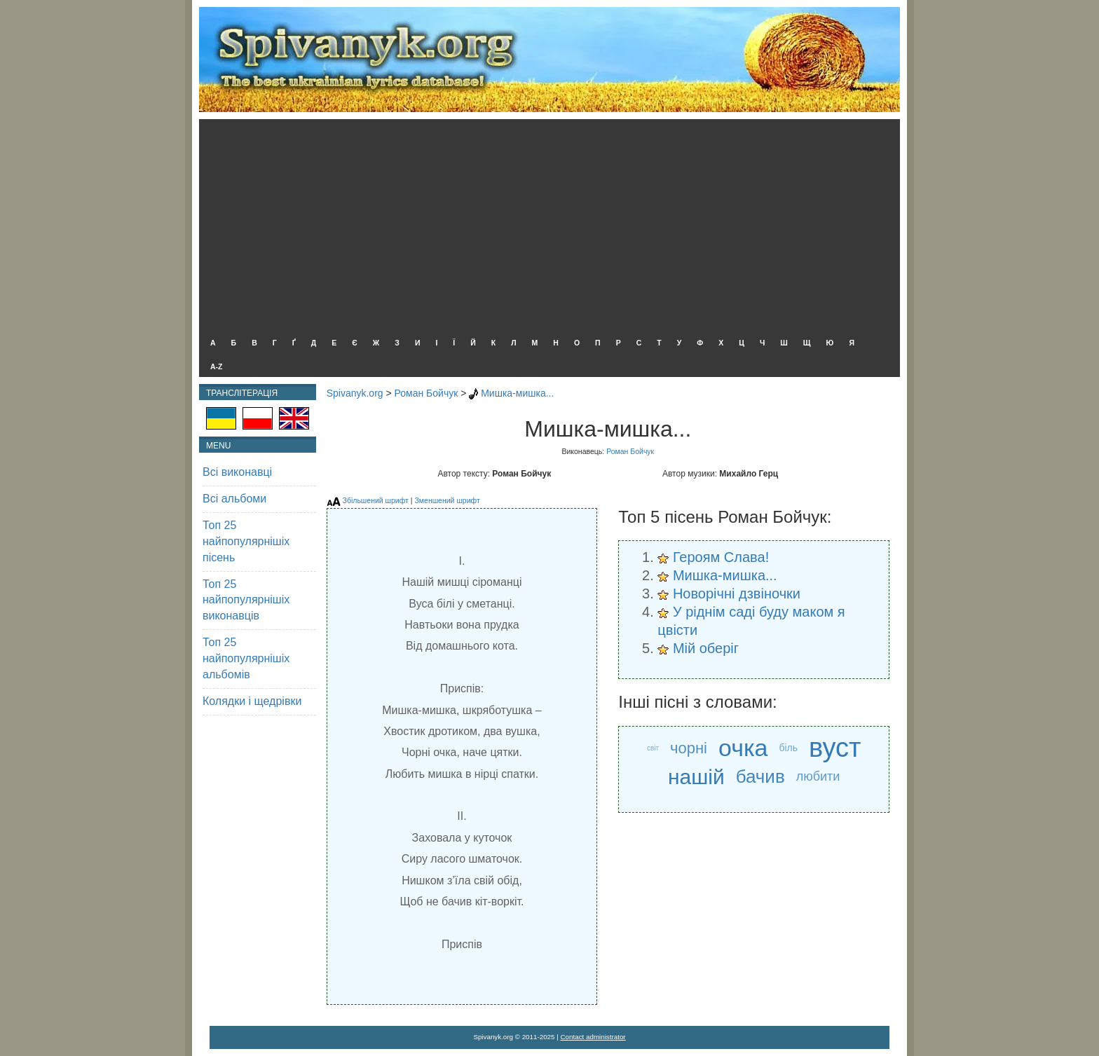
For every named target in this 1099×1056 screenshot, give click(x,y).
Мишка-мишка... (517, 393)
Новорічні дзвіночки (736, 593)
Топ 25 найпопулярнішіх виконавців (246, 600)
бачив (760, 776)
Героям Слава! (721, 557)
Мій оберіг (706, 648)
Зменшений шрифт (446, 500)
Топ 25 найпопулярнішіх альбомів (246, 658)
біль (788, 747)
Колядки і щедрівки (252, 701)
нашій (696, 776)
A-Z (216, 366)
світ (653, 748)
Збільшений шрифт (376, 500)
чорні (688, 748)
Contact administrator (593, 1037)
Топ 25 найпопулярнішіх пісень (246, 541)
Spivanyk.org (355, 393)
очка (742, 747)
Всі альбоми (234, 499)
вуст (835, 748)
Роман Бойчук (426, 393)
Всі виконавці (237, 472)
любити (818, 776)
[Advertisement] (546, 224)
